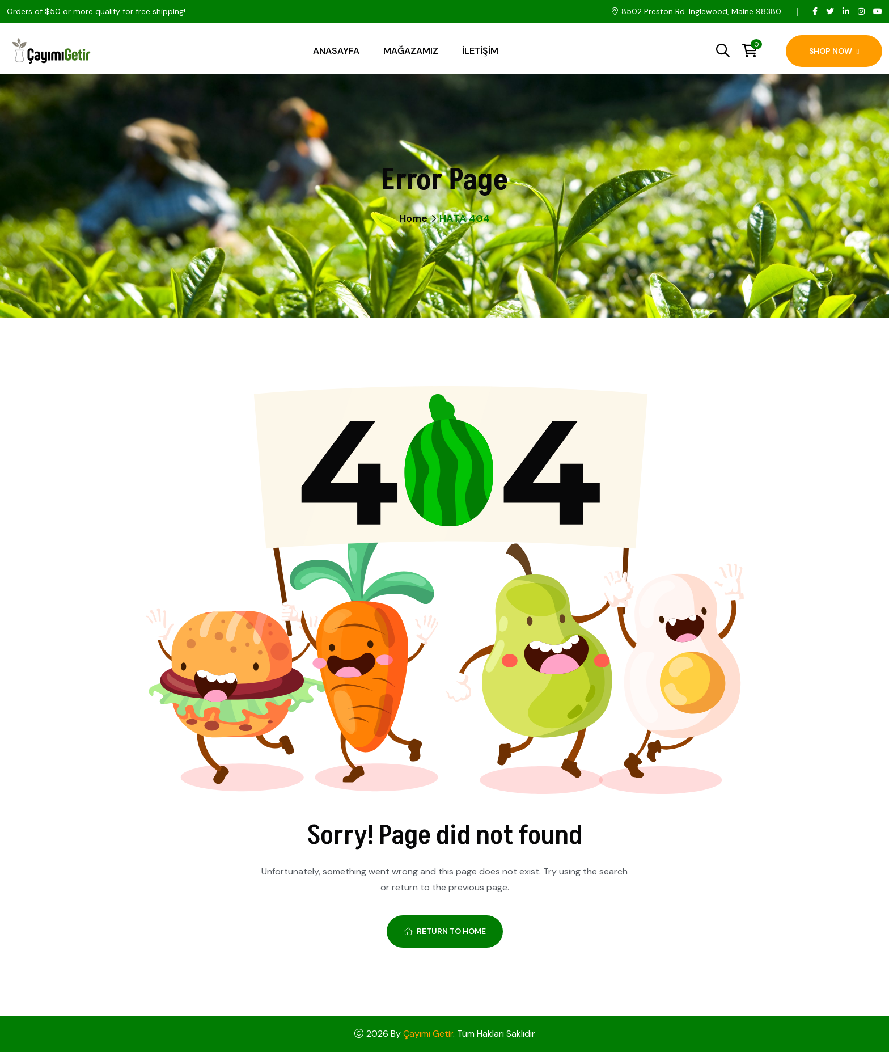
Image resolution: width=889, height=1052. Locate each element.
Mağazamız (410, 51)
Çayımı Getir (428, 1034)
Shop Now (834, 51)
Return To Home (445, 931)
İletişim (480, 51)
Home (413, 218)
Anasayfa (336, 51)
